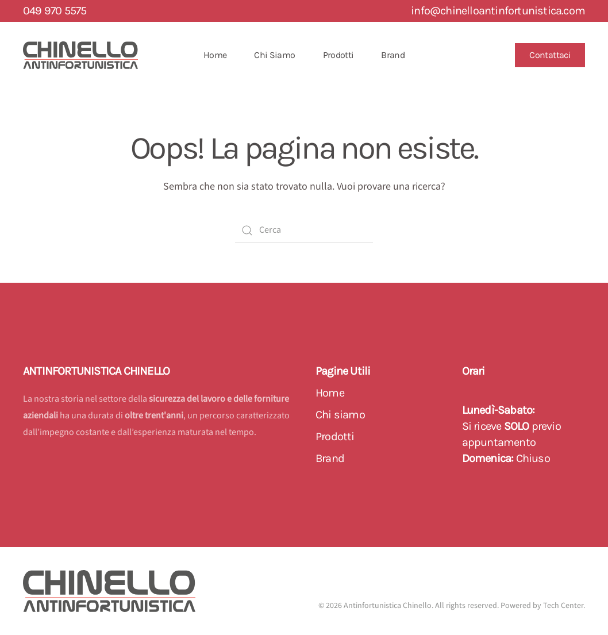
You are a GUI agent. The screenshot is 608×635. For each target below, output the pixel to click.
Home (214, 54)
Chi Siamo (274, 54)
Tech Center (563, 605)
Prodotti (338, 54)
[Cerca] (304, 230)
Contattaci (550, 54)
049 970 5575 (54, 10)
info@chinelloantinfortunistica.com (498, 10)
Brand (393, 54)
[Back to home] (80, 55)
